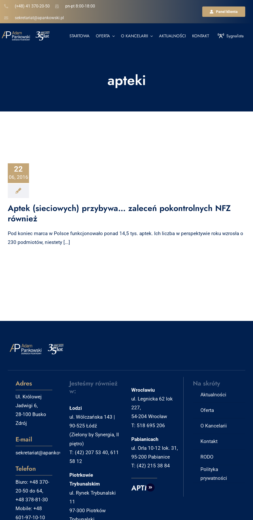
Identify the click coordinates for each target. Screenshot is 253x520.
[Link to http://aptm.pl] (150, 487)
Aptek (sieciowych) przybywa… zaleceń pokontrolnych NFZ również (119, 213)
